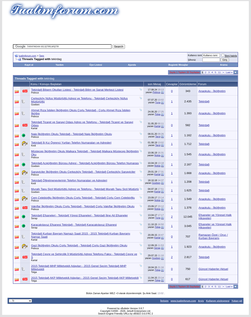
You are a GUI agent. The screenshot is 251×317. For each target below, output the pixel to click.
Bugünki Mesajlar (178, 64)
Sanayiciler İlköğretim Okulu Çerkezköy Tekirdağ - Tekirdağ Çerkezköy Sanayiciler (83, 171)
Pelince (35, 92)
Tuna (158, 102)
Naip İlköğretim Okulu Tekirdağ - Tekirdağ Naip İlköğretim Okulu (71, 134)
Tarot (157, 136)
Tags (41, 55)
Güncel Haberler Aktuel (213, 269)
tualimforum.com (27, 55)
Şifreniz (192, 60)
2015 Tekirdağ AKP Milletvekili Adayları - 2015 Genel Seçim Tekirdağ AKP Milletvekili (85, 277)
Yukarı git (236, 301)
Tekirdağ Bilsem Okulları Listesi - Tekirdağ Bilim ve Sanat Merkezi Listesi (77, 89)
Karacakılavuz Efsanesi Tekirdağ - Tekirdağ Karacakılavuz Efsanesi (74, 224)
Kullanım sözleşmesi (217, 301)
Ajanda (132, 64)
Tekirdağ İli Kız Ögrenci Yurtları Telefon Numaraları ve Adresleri (71, 142)
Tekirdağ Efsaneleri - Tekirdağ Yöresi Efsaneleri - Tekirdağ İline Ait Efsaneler (79, 215)
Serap (34, 218)
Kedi (33, 145)
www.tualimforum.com (183, 301)
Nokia (157, 155)
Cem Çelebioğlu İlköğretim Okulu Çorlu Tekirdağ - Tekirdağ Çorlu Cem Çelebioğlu (83, 197)
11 (219, 72)
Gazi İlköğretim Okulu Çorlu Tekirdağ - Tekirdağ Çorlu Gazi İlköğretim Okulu (79, 245)
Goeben (35, 104)
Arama (223, 64)
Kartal (34, 128)
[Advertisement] (125, 31)
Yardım (60, 64)
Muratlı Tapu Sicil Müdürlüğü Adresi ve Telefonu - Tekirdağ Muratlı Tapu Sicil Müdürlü (85, 189)
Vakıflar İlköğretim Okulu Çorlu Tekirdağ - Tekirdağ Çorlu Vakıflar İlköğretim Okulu (82, 206)
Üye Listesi (96, 64)
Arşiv (201, 301)
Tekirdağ (204, 101)
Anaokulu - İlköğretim (212, 91)
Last (229, 72)
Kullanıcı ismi (195, 55)
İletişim (164, 301)
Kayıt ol (29, 64)
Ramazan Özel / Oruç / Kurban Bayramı (213, 236)
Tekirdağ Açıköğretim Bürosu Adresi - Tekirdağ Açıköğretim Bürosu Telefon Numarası (85, 163)
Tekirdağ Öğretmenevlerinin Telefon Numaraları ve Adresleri (69, 180)
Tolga (157, 114)
